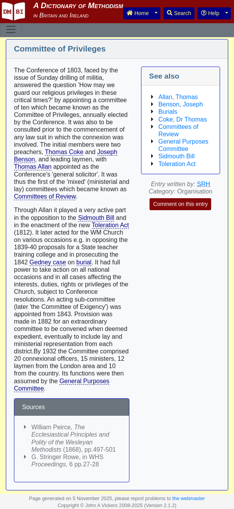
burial (83, 262)
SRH (203, 184)
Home (138, 13)
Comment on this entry (180, 204)
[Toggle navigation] (11, 29)
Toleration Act (110, 225)
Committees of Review (45, 196)
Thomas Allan (33, 166)
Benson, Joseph (180, 104)
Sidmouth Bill (96, 217)
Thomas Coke (64, 152)
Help (210, 13)
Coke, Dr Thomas (182, 119)
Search (179, 13)
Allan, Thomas (178, 97)
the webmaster (188, 498)
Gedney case (47, 262)
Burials (167, 111)
